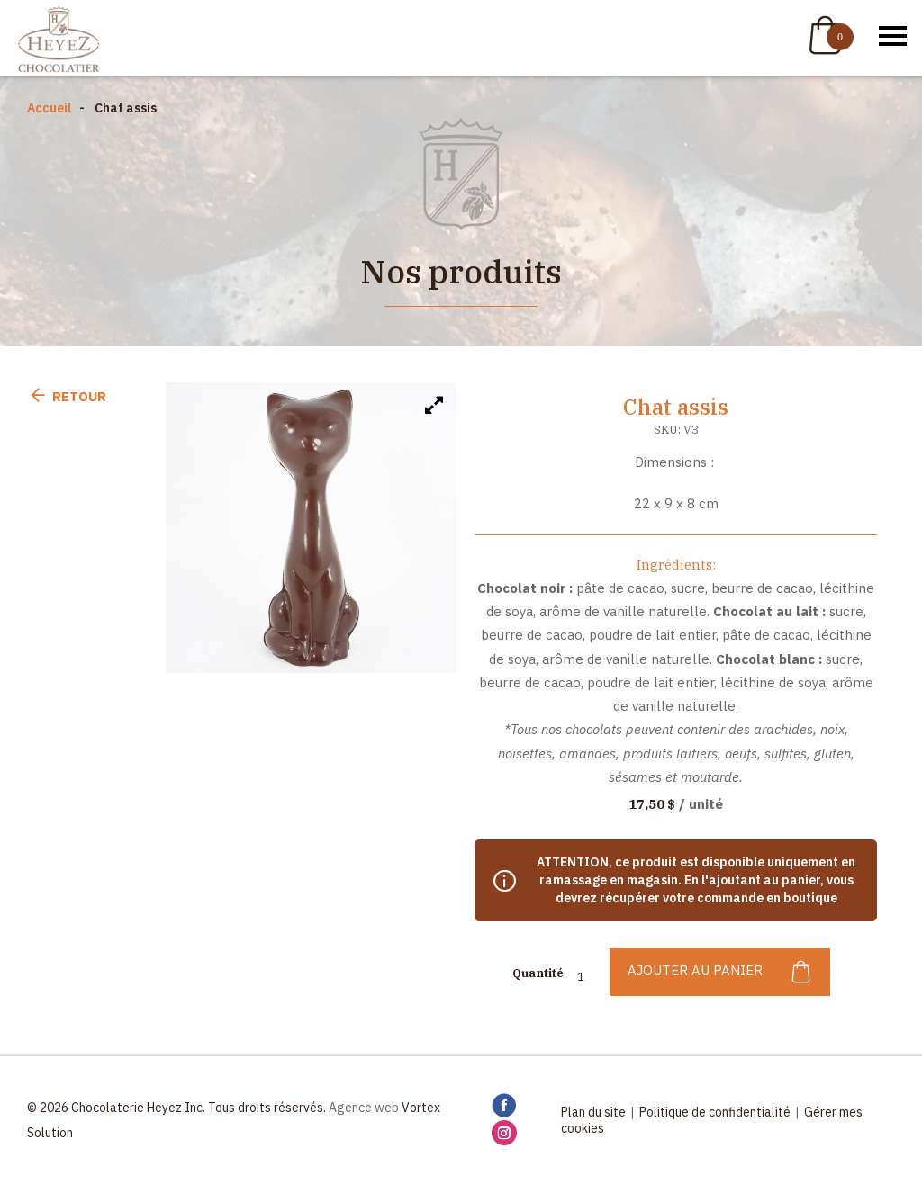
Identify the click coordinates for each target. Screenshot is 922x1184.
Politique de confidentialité (715, 1112)
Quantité (538, 973)
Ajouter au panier (720, 972)
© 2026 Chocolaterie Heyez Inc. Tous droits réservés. (176, 1107)
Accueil (49, 108)
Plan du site (593, 1112)
